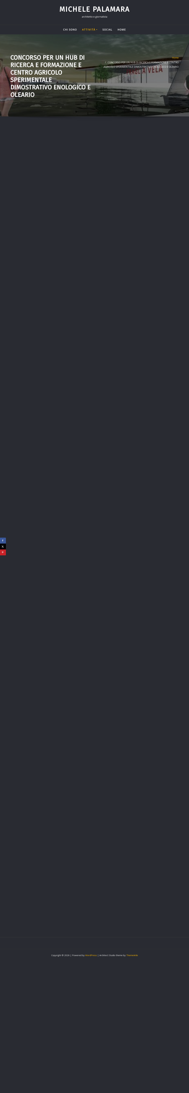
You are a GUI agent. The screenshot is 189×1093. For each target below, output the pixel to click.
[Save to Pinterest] (3, 552)
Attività (89, 29)
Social (107, 29)
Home (122, 29)
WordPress (91, 955)
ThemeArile (132, 955)
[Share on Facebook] (3, 541)
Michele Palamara (94, 9)
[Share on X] (3, 546)
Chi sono (70, 29)
